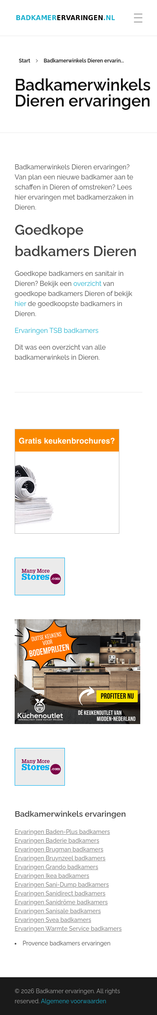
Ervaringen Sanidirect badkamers (60, 893)
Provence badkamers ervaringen (67, 943)
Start (24, 61)
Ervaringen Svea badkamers (53, 919)
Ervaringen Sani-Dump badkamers (62, 884)
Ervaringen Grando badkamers (56, 867)
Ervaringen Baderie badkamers (57, 840)
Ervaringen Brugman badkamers (59, 849)
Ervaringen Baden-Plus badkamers (62, 831)
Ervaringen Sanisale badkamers (58, 911)
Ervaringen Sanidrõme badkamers (61, 902)
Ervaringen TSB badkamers (56, 331)
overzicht (87, 284)
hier (20, 304)
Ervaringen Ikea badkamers (52, 875)
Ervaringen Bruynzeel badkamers (60, 858)
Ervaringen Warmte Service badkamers (68, 928)
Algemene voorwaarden (73, 1001)
